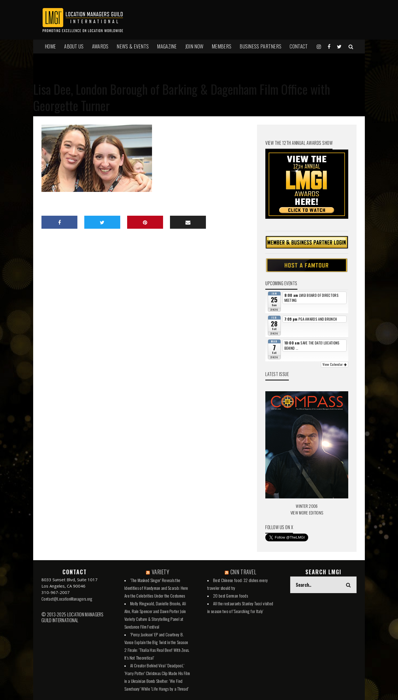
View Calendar (335, 364)
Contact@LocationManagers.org (66, 599)
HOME (50, 46)
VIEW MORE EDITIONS (306, 512)
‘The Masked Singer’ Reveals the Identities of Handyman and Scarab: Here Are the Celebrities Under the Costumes (156, 588)
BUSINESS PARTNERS (260, 46)
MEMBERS (221, 46)
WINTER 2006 (307, 506)
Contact (299, 46)
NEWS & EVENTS (133, 46)
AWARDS (100, 46)
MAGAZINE (167, 46)
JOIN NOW (194, 46)
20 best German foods (230, 596)
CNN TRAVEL (243, 572)
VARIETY (160, 572)
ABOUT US (73, 46)
